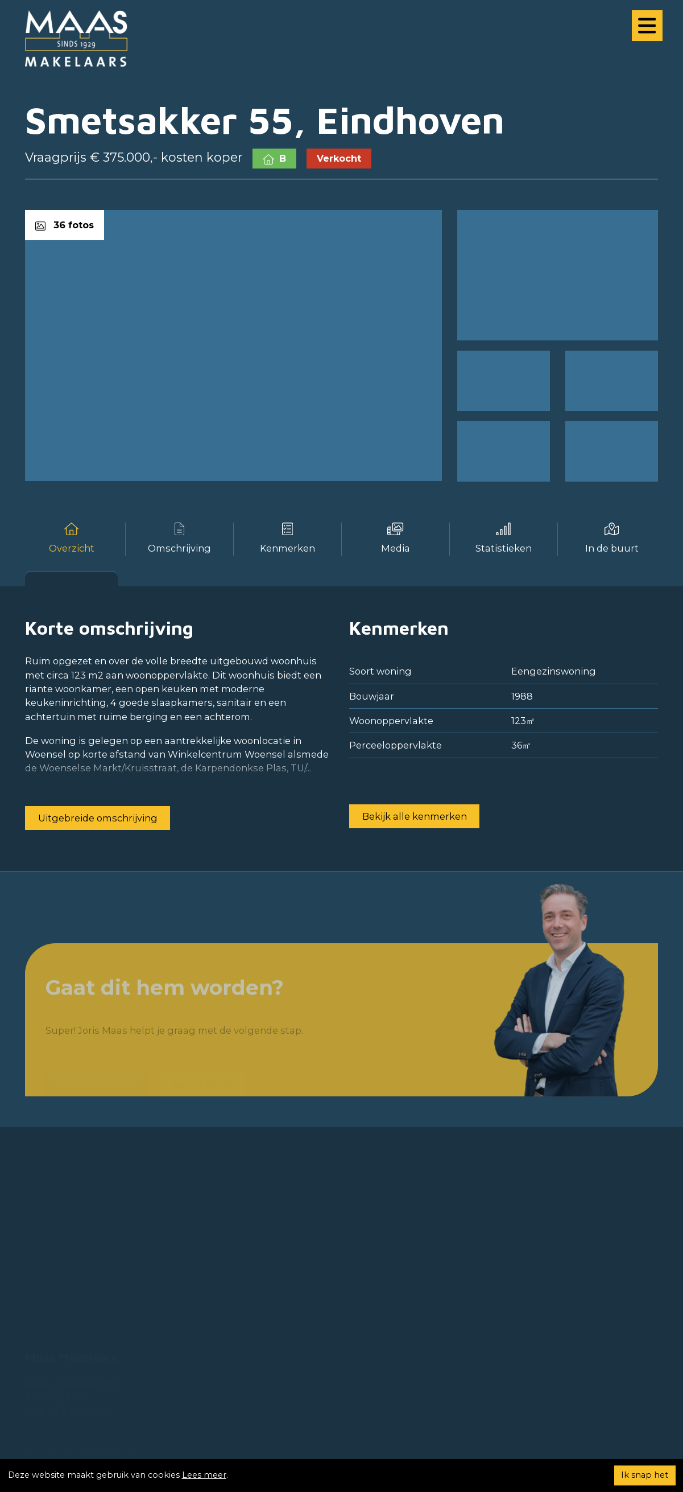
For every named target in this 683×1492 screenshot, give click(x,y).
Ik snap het (644, 1475)
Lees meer (204, 1475)
